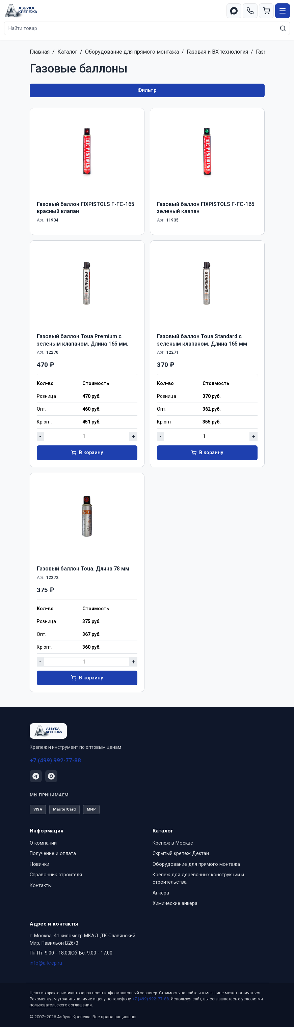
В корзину (91, 453)
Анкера (161, 893)
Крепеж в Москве (173, 843)
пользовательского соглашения (61, 1005)
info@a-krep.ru (46, 963)
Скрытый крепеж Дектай (181, 853)
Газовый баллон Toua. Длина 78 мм (83, 568)
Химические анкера (175, 903)
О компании (43, 843)
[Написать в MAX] (51, 776)
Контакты (41, 885)
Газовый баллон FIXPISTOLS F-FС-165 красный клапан (85, 208)
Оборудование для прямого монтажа (132, 52)
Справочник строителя (56, 875)
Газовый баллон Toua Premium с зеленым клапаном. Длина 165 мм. (82, 340)
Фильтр (147, 90)
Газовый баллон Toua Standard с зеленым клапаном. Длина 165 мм (202, 340)
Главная (40, 52)
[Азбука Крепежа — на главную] (21, 11)
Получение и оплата (53, 853)
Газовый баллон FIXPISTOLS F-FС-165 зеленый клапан (206, 208)
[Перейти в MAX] (233, 10)
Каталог (67, 52)
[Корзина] (266, 10)
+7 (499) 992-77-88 (55, 760)
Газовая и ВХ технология (217, 52)
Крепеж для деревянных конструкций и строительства (198, 878)
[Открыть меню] (282, 10)
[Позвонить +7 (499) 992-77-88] (250, 10)
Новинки (39, 864)
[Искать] (283, 28)
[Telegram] (36, 776)
